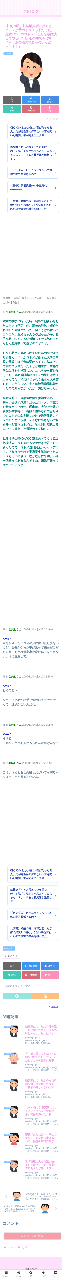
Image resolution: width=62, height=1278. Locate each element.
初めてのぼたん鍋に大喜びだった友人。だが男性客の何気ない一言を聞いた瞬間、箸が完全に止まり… (31, 131)
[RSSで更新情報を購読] (45, 996)
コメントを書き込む (32, 1235)
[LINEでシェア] (12, 109)
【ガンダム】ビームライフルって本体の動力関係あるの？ (31, 172)
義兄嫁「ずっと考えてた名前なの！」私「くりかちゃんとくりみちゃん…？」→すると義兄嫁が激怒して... (31, 153)
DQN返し (9, 948)
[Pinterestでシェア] (31, 109)
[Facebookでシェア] (31, 100)
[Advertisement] (30, 258)
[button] (50, 109)
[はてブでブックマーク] (50, 100)
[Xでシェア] (12, 100)
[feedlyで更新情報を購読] (17, 996)
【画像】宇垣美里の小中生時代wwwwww (28, 187)
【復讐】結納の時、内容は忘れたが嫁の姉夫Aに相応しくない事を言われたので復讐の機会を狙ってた (31, 205)
